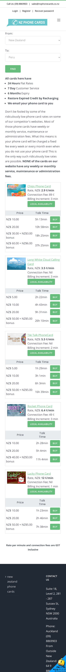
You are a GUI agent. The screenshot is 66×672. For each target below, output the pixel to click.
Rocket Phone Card (39, 406)
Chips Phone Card (39, 186)
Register (26, 10)
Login (15, 10)
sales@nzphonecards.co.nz (45, 3)
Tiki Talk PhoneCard (40, 335)
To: (7, 50)
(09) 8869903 (21, 3)
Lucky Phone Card (39, 473)
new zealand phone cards (12, 584)
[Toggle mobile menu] (59, 20)
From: (9, 33)
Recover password (44, 10)
